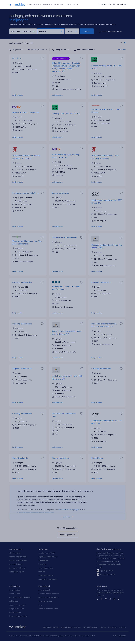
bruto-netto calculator (18, 616)
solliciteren (13, 601)
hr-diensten (43, 560)
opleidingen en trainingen (19, 597)
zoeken (87, 31)
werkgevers (47, 4)
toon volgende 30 (67, 535)
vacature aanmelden (46, 553)
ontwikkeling (14, 590)
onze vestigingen (45, 601)
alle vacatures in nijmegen (68, 510)
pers (40, 605)
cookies (103, 627)
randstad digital (15, 564)
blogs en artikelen (16, 609)
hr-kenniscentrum (45, 568)
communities (14, 594)
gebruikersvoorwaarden (71, 627)
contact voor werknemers (48, 594)
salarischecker (15, 612)
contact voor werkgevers (48, 597)
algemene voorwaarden (48, 557)
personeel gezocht (45, 575)
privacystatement (90, 627)
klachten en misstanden (48, 609)
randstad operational (17, 557)
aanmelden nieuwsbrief (47, 579)
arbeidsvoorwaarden (17, 605)
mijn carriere (14, 586)
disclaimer (112, 627)
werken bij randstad (51, 627)
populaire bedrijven (17, 568)
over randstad (72, 4)
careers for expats (16, 572)
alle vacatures (15, 553)
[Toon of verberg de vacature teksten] (123, 43)
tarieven (41, 572)
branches (42, 564)
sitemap (122, 627)
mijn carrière (59, 4)
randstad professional (18, 560)
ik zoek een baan (34, 4)
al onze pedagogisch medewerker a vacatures (35, 512)
